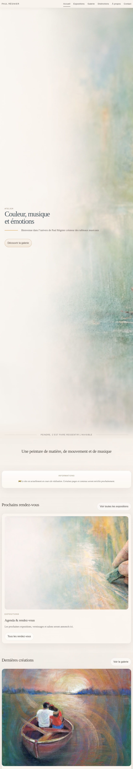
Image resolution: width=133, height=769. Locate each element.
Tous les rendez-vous (19, 636)
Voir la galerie (120, 661)
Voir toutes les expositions (114, 506)
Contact (127, 4)
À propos (116, 4)
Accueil (66, 4)
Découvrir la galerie (18, 243)
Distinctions (103, 4)
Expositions (79, 4)
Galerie (91, 4)
